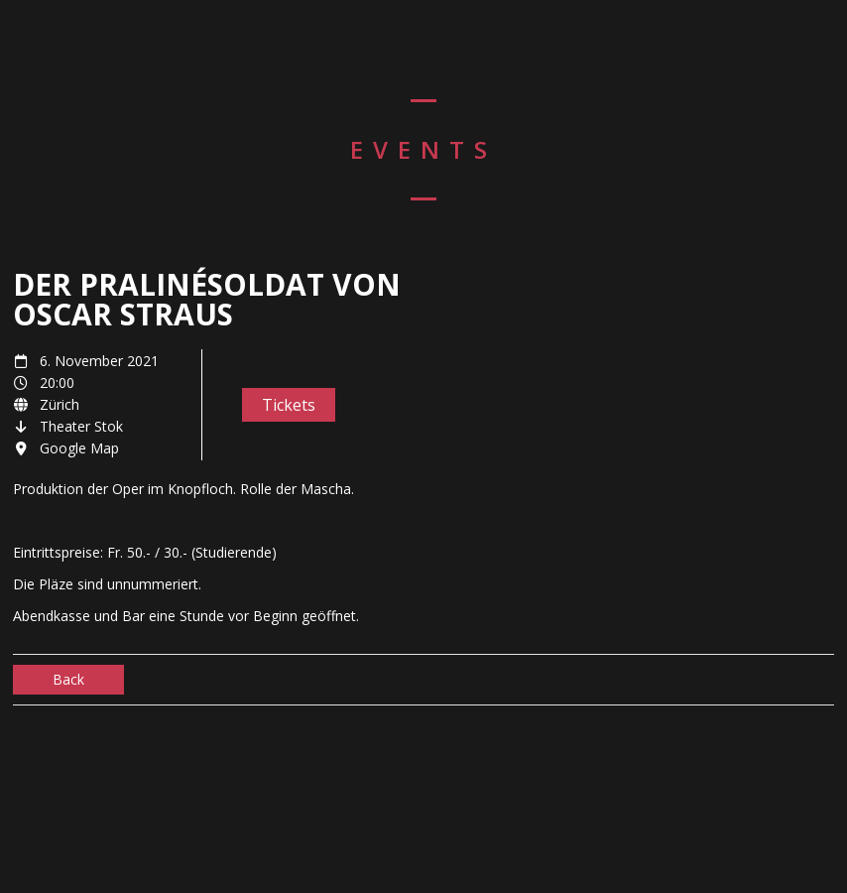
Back (68, 679)
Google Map (79, 448)
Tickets (288, 405)
